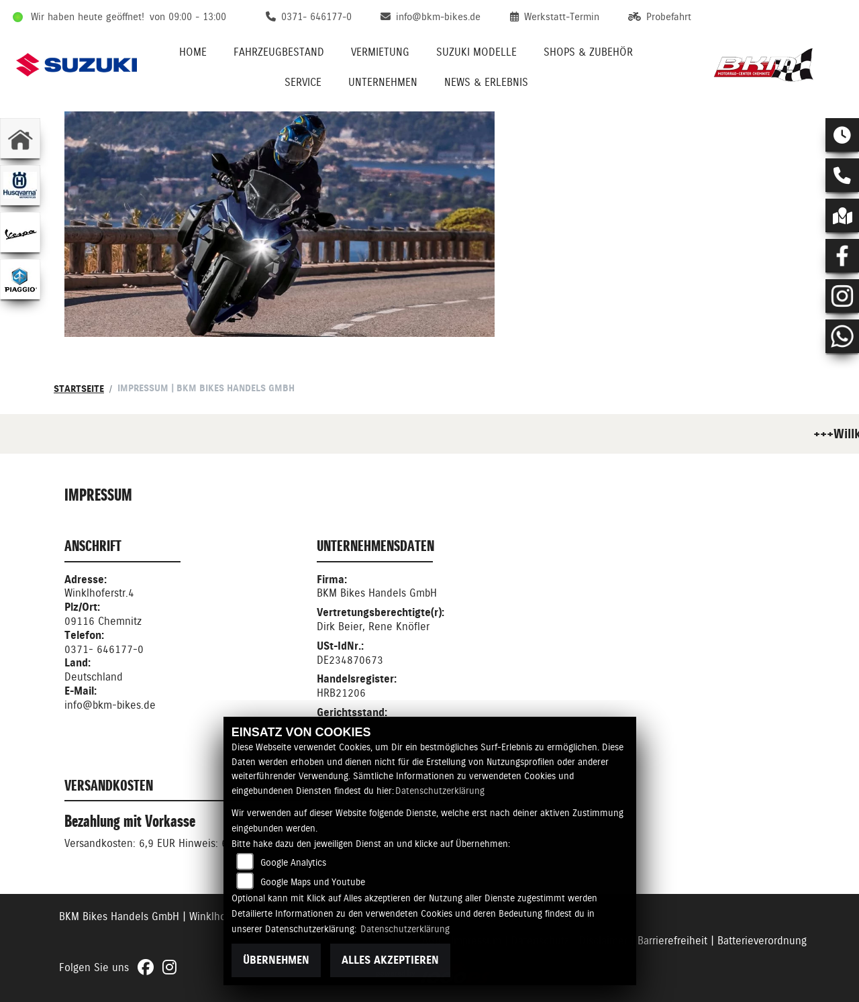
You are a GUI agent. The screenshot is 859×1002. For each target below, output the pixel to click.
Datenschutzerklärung (440, 790)
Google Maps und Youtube (312, 881)
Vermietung (380, 52)
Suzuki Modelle (476, 52)
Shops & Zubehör (588, 52)
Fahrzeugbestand (279, 52)
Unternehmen (382, 82)
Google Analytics (293, 862)
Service (303, 82)
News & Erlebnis (486, 82)
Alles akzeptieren (390, 960)
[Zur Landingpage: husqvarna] (20, 185)
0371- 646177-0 (104, 649)
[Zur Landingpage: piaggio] (20, 279)
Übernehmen (276, 960)
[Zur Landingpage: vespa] (20, 232)
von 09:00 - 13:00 (188, 17)
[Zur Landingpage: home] (20, 138)
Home (193, 52)
